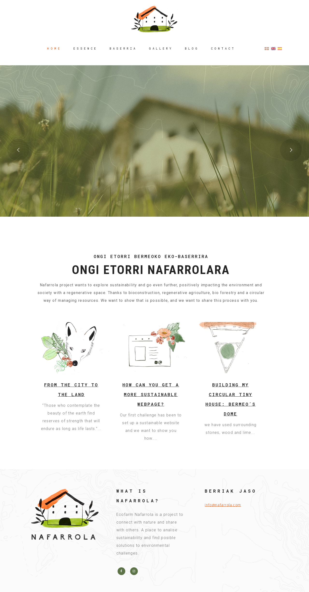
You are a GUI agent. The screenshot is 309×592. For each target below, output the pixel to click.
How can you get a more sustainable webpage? (150, 394)
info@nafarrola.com (223, 505)
